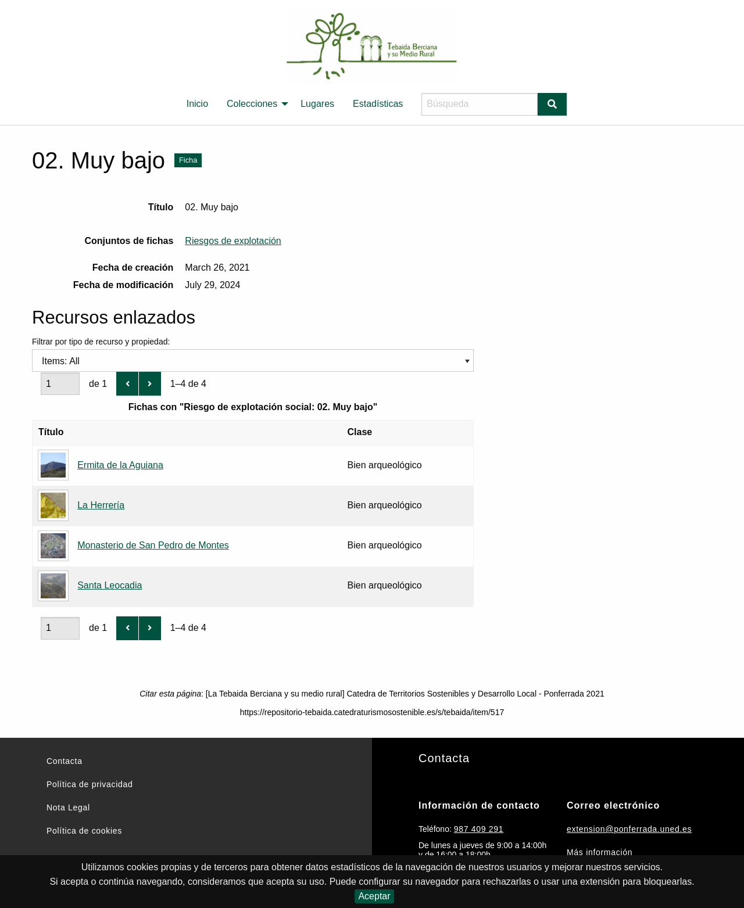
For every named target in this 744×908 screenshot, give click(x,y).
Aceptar (374, 896)
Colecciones (252, 104)
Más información (599, 852)
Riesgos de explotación (233, 241)
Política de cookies (84, 830)
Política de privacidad (89, 784)
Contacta (64, 761)
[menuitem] (197, 104)
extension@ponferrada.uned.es (629, 829)
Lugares (317, 104)
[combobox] (253, 360)
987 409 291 (479, 829)
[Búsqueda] (479, 104)
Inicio (197, 104)
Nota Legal (68, 807)
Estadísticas (378, 104)
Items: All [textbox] (61, 361)
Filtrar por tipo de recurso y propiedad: (253, 353)
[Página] (60, 383)
